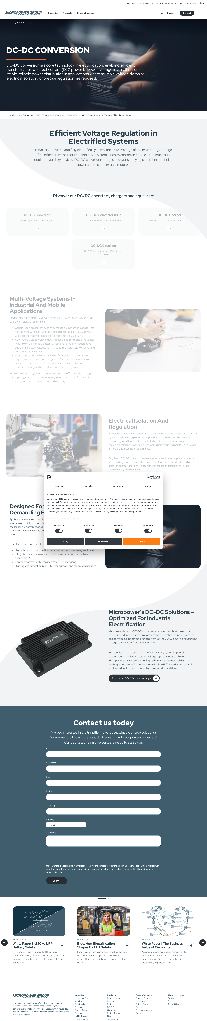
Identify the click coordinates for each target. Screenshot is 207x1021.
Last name (51, 762)
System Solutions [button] (86, 13)
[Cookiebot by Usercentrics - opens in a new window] (148, 477)
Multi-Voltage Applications (22, 115)
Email (48, 777)
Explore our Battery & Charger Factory (180, 3)
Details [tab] (88, 486)
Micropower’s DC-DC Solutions (116, 115)
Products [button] (67, 13)
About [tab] (148, 486)
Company (50, 805)
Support (171, 13)
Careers (146, 3)
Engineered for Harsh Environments (83, 115)
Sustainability (157, 3)
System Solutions (144, 995)
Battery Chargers (114, 998)
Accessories (112, 1019)
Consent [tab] (59, 486)
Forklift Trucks (81, 1016)
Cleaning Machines (83, 1019)
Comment (51, 832)
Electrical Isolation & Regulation (50, 115)
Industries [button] (53, 13)
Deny (65, 542)
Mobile (49, 791)
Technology (9, 23)
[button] (102, 898)
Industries (79, 995)
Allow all (141, 542)
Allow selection (103, 542)
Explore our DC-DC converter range (135, 681)
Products (111, 995)
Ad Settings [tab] (118, 486)
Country (50, 819)
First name (51, 748)
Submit (56, 880)
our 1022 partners (64, 499)
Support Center (174, 1004)
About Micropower (133, 3)
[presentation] (66, 855)
